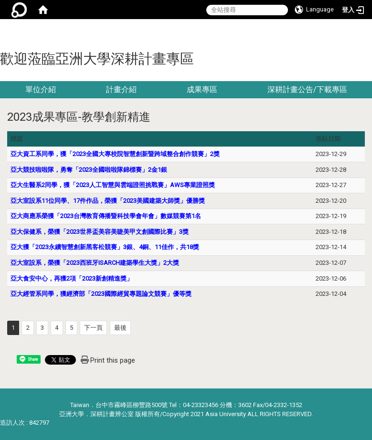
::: (368, 30)
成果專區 (202, 89)
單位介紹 (40, 89)
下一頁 (93, 327)
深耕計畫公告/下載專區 (307, 89)
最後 (120, 327)
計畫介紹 (121, 89)
